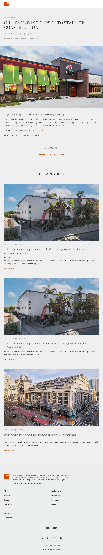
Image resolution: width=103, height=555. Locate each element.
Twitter (41, 154)
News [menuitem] (54, 504)
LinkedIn (61, 154)
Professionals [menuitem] (57, 491)
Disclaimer (56, 549)
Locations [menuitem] (8, 509)
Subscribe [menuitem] (8, 518)
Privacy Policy (47, 549)
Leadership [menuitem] (8, 504)
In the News (33, 39)
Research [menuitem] (55, 500)
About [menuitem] (6, 491)
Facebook (51, 154)
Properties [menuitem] (56, 496)
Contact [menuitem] (7, 513)
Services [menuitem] (7, 496)
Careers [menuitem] (7, 500)
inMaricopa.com (35, 130)
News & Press (20, 39)
